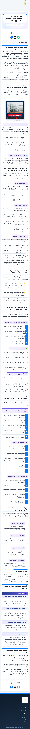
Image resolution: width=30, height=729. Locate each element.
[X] (15, 37)
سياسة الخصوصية (24, 722)
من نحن (26, 719)
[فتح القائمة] (15, 4)
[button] (15, 42)
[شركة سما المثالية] (25, 700)
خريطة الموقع (24, 717)
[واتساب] (18, 37)
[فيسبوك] (11, 37)
